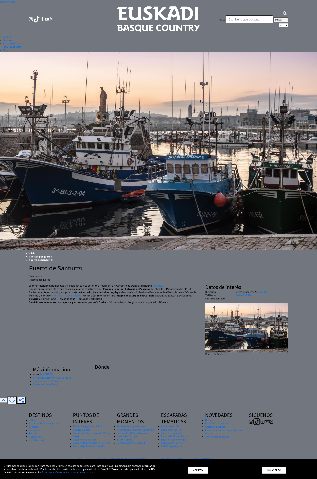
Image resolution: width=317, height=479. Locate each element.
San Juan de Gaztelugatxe (43, 423)
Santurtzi (157, 285)
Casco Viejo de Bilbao (85, 439)
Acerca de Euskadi (215, 426)
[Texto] (249, 19)
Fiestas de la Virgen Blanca (132, 433)
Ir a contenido (8, 1)
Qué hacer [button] (8, 40)
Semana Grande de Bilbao (131, 426)
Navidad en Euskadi (127, 436)
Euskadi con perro (171, 429)
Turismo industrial (171, 433)
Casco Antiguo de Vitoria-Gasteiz (91, 442)
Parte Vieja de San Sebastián (89, 446)
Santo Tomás (124, 439)
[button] (285, 13)
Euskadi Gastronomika (173, 439)
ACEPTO (198, 470)
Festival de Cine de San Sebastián (135, 429)
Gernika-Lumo (37, 440)
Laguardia (34, 430)
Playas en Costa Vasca (45, 384)
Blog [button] (5, 50)
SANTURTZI (46, 374)
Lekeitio (33, 426)
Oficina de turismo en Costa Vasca (52, 377)
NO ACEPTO (274, 470)
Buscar (281, 20)
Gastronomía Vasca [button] (13, 43)
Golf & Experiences (171, 446)
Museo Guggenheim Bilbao (88, 426)
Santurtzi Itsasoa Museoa (66, 295)
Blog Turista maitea (216, 423)
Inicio (32, 253)
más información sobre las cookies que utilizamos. (67, 472)
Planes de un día (170, 426)
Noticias (209, 420)
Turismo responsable (217, 436)
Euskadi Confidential (172, 442)
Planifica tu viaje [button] (11, 46)
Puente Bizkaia (81, 429)
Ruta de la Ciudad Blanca (174, 436)
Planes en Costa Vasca (45, 381)
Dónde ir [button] (7, 36)
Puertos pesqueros (40, 256)
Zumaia (33, 433)
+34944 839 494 (242, 295)
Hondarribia (35, 436)
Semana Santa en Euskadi (131, 442)
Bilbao (32, 420)
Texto (222, 19)
